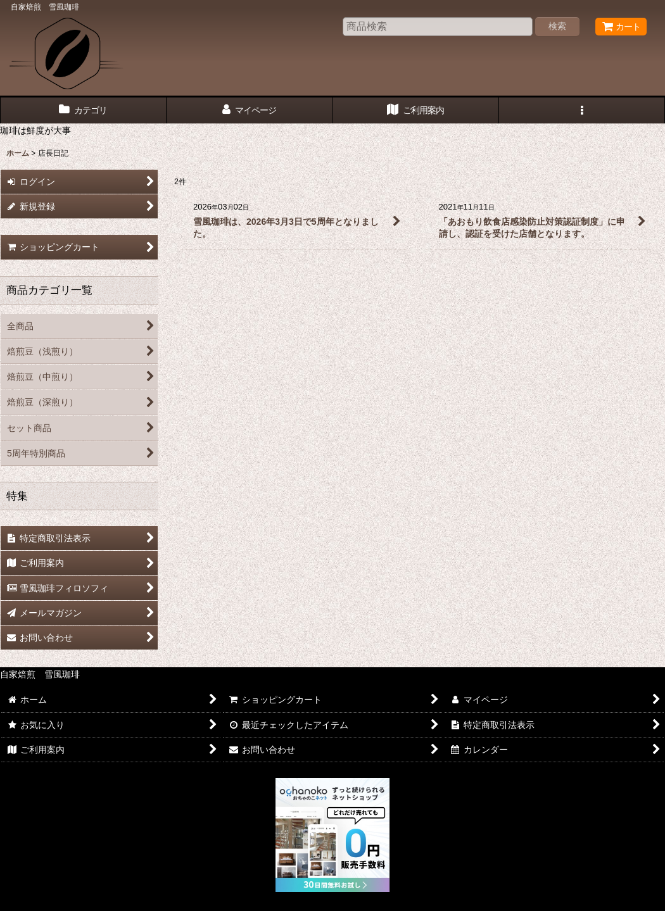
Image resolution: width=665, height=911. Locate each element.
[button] (582, 110)
